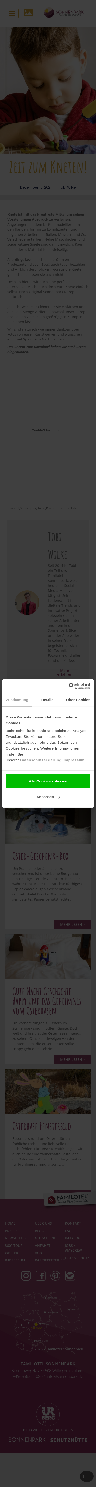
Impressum (74, 760)
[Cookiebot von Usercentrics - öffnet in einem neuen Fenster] (69, 686)
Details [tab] (47, 699)
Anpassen (48, 797)
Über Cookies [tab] (78, 699)
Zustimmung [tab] (17, 699)
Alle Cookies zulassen (48, 781)
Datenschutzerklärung (41, 760)
